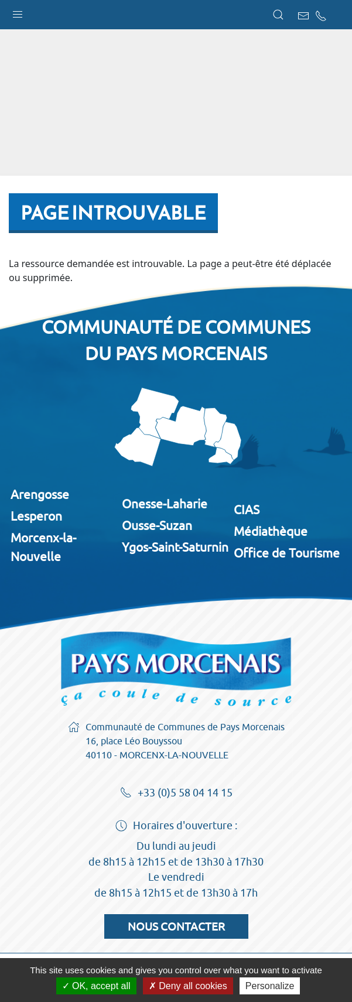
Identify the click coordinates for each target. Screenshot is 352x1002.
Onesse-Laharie (164, 504)
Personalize (270, 986)
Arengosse (40, 494)
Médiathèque (270, 531)
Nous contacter (176, 926)
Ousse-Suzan (157, 525)
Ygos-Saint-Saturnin (175, 547)
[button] (17, 11)
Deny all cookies (188, 986)
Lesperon (36, 516)
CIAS (246, 509)
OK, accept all (96, 986)
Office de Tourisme (287, 553)
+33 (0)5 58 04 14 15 (176, 793)
